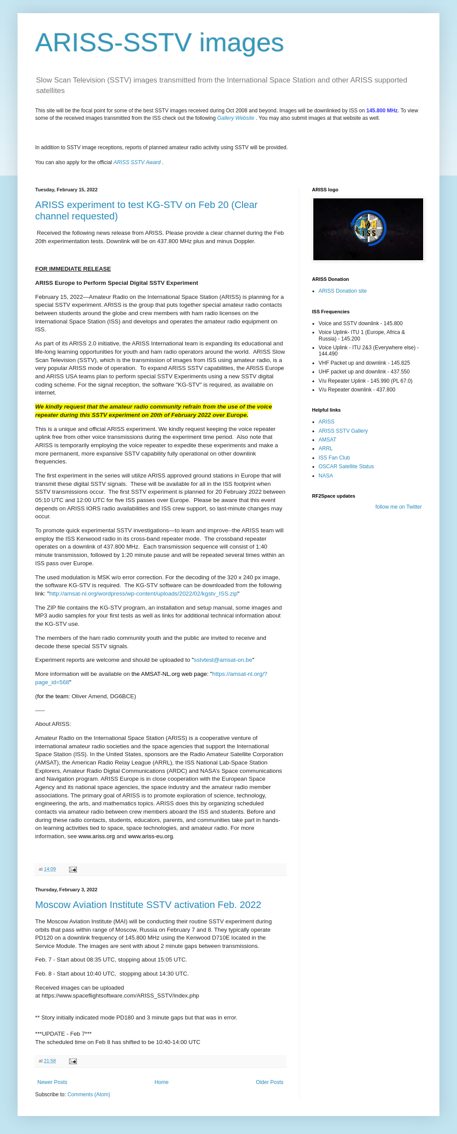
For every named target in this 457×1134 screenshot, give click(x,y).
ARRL (326, 448)
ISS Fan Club (334, 458)
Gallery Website (235, 118)
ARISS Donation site (342, 291)
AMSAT (327, 440)
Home (162, 1082)
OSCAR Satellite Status (346, 466)
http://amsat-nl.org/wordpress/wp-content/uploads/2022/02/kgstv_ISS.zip (143, 593)
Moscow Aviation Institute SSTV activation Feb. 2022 (148, 904)
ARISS (326, 422)
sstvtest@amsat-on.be (223, 660)
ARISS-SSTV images (159, 42)
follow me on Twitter (398, 507)
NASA (326, 476)
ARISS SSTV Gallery (343, 431)
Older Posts (269, 1082)
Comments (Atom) (88, 1094)
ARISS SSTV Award (136, 162)
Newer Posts (52, 1082)
